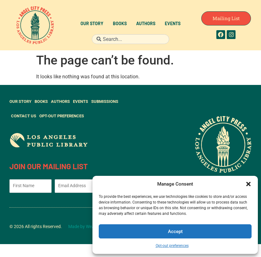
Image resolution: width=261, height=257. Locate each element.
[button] (248, 184)
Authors (145, 24)
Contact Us (23, 116)
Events (172, 24)
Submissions (104, 101)
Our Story (92, 24)
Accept (175, 231)
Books (120, 24)
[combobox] (130, 39)
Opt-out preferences (172, 245)
